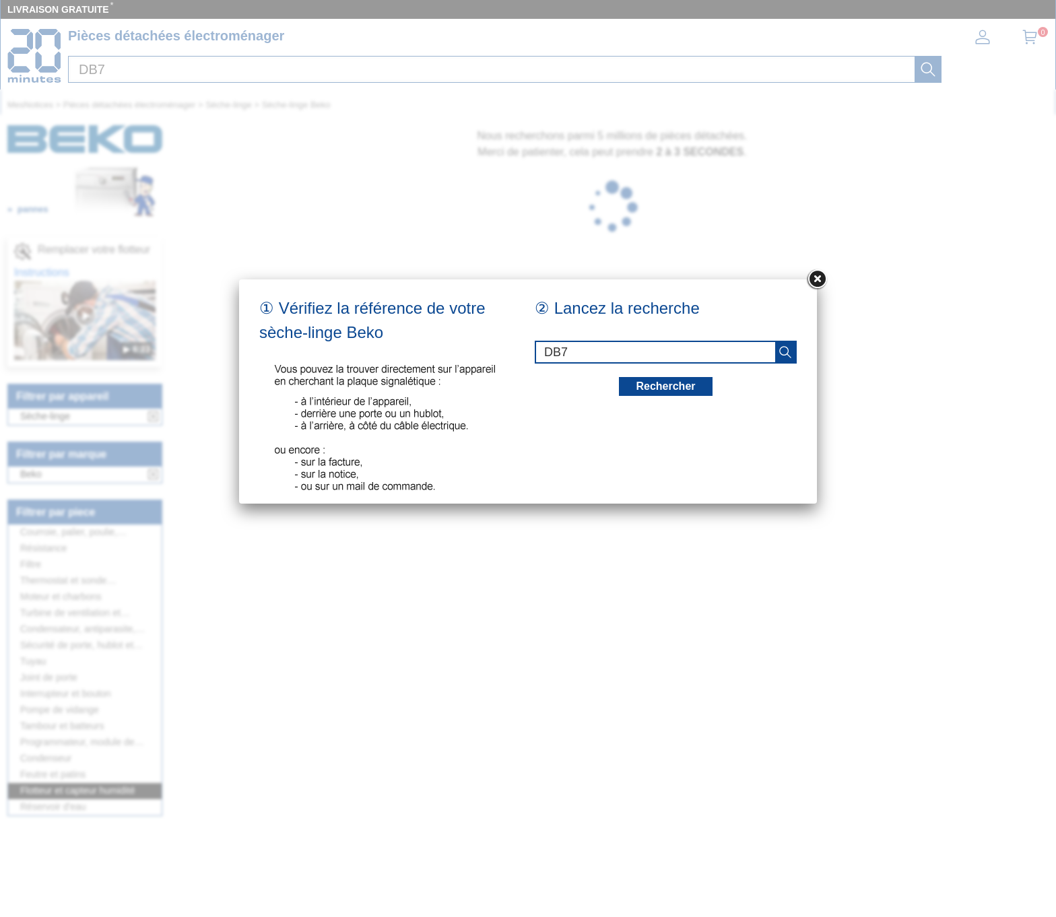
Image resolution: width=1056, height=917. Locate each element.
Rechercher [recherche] (665, 386)
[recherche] (785, 352)
